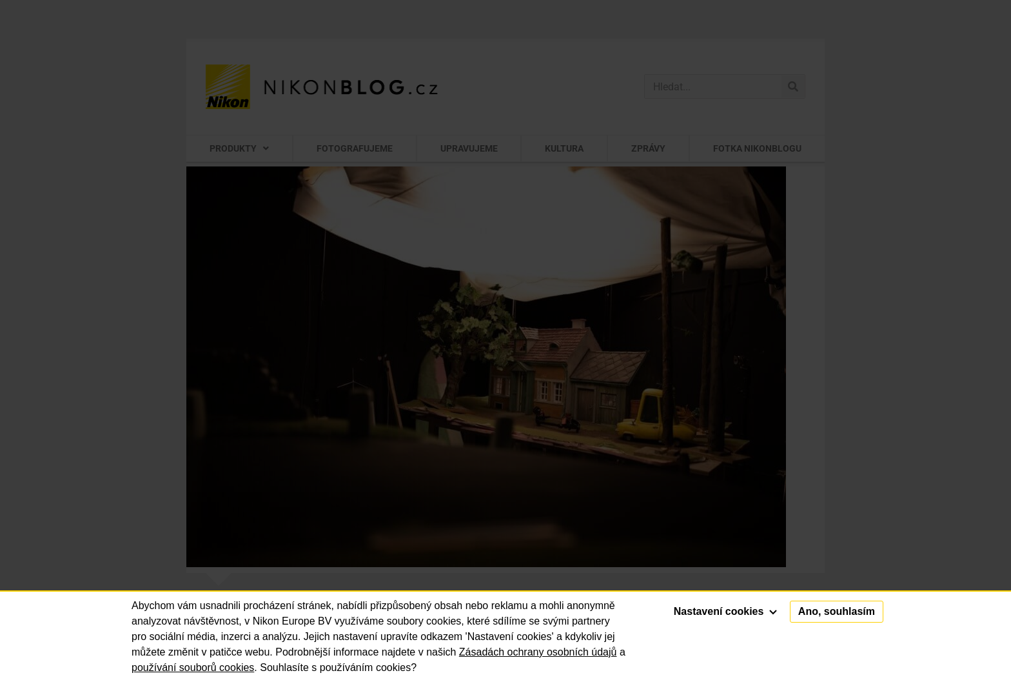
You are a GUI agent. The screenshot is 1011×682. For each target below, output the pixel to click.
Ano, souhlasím (836, 611)
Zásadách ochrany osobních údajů (538, 652)
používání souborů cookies (193, 667)
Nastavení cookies (725, 611)
